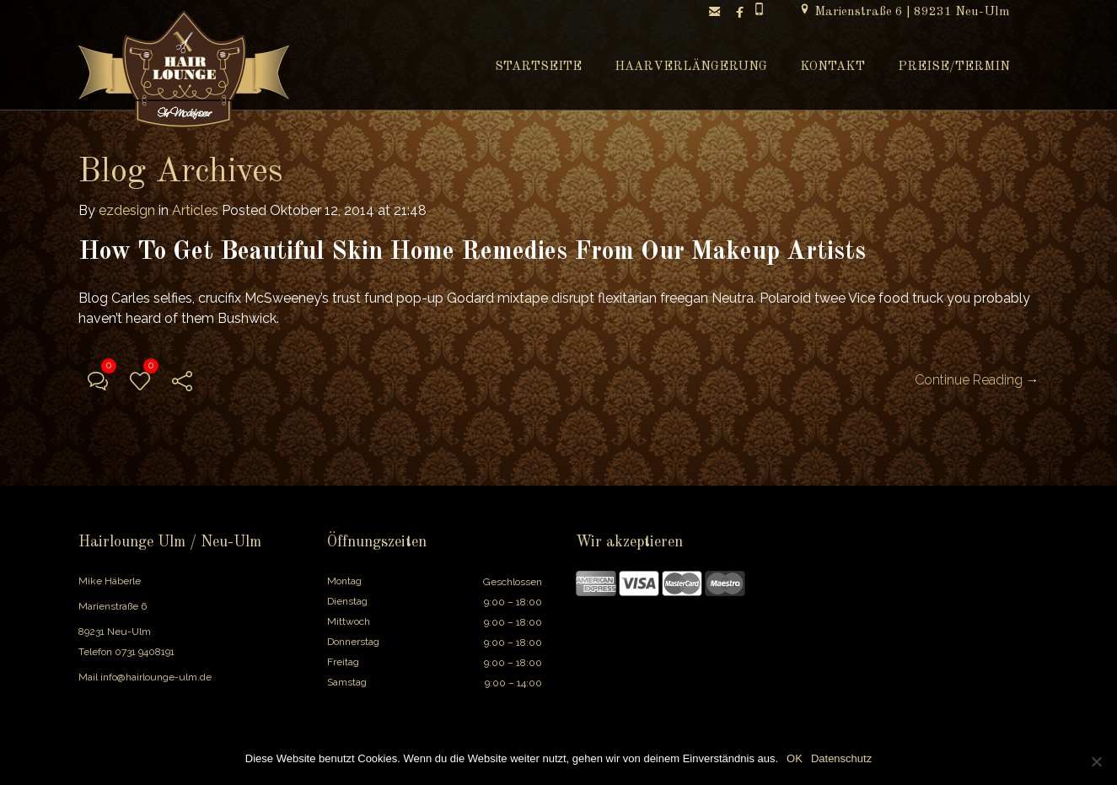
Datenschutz (841, 758)
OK (795, 758)
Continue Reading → (977, 380)
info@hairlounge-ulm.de (156, 677)
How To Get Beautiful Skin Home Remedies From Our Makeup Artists (472, 252)
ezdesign (127, 210)
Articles (195, 210)
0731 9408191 (145, 652)
